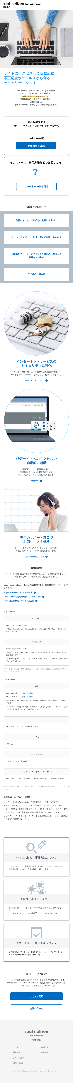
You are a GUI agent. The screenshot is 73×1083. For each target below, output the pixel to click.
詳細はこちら (34, 709)
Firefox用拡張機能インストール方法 (21, 601)
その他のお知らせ (36, 274)
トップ (15, 1047)
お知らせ (44, 1047)
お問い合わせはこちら (36, 557)
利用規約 (44, 1052)
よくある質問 (36, 996)
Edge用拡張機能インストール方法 (20, 593)
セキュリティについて (36, 380)
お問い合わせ (36, 1008)
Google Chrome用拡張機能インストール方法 (24, 597)
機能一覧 (36, 481)
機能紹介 (16, 1052)
